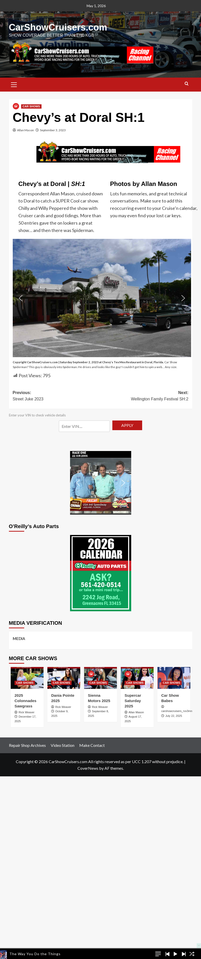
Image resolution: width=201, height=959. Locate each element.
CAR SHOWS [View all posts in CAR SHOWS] (31, 106)
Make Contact (92, 745)
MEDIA (19, 638)
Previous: (57, 396)
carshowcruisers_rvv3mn (176, 711)
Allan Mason (25, 130)
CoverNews (87, 768)
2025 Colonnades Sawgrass (25, 700)
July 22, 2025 (173, 715)
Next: (145, 396)
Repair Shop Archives (27, 745)
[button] (14, 84)
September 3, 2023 (53, 130)
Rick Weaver (26, 712)
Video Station (62, 745)
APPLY (127, 425)
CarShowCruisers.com (58, 27)
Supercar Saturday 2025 (133, 700)
